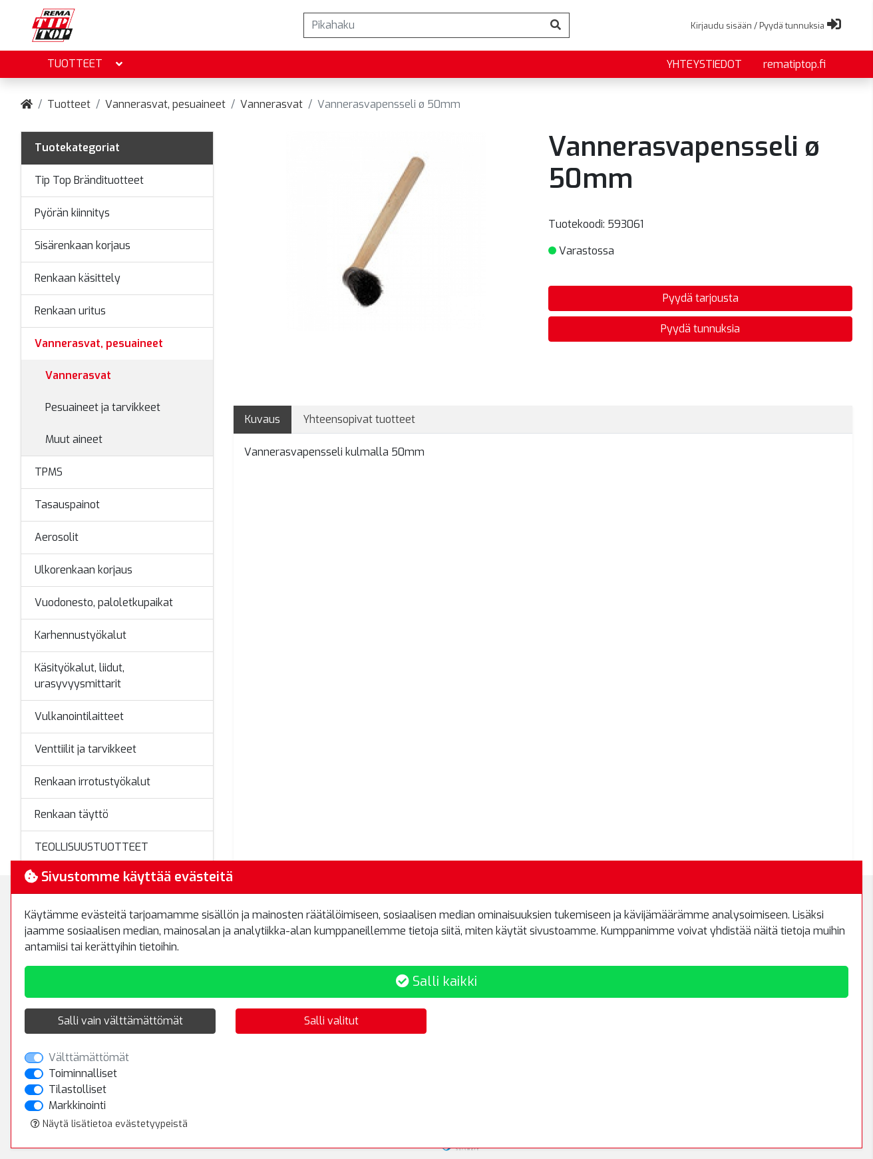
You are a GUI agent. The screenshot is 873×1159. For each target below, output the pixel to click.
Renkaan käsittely (77, 278)
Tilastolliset (77, 1089)
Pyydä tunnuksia (700, 329)
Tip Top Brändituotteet (89, 180)
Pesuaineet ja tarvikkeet (102, 407)
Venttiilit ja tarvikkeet (85, 749)
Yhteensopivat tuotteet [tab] (359, 419)
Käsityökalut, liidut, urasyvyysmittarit (79, 676)
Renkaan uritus (70, 311)
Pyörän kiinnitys (72, 213)
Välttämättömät (89, 1057)
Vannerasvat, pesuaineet (165, 104)
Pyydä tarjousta (701, 298)
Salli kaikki (436, 981)
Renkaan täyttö (71, 814)
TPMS (49, 472)
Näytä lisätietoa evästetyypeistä (109, 1124)
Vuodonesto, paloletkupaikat (104, 602)
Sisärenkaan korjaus (82, 245)
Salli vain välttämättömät (120, 1021)
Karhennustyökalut (80, 635)
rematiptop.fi (794, 64)
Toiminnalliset (83, 1073)
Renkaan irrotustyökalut (92, 782)
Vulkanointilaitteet (79, 716)
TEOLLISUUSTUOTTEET (91, 847)
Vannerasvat (271, 104)
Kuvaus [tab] (262, 419)
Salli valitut (331, 1021)
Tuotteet (86, 64)
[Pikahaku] (423, 25)
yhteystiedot (704, 64)
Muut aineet (73, 439)
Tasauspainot (67, 505)
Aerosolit (57, 537)
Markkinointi (77, 1105)
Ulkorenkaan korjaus (83, 570)
